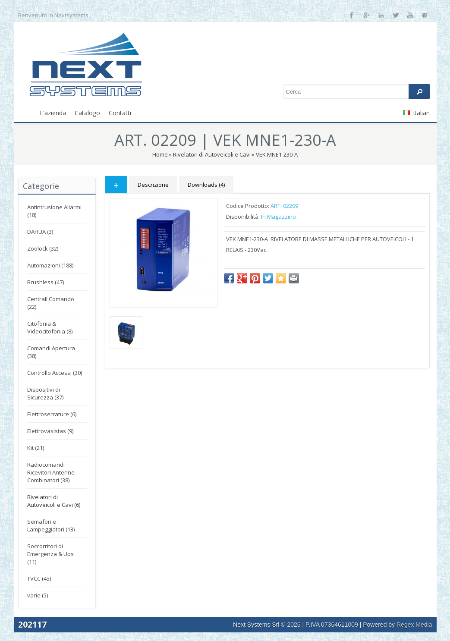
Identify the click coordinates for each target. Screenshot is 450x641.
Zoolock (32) (42, 248)
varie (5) (37, 595)
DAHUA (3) (40, 232)
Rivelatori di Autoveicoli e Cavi (212, 154)
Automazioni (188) (50, 265)
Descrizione (153, 185)
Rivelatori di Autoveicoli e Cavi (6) (53, 501)
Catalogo (87, 113)
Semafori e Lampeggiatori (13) (51, 525)
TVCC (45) (39, 578)
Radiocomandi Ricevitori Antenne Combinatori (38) (51, 472)
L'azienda (53, 113)
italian (416, 113)
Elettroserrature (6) (51, 414)
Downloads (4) (206, 185)
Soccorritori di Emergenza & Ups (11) (50, 554)
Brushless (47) (45, 282)
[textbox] (356, 91)
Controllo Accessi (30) (54, 373)
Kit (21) (35, 448)
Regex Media (414, 624)
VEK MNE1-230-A (277, 154)
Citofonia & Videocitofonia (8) (49, 327)
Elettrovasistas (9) (50, 431)
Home (160, 154)
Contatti (120, 113)
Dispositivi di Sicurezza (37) (45, 393)
